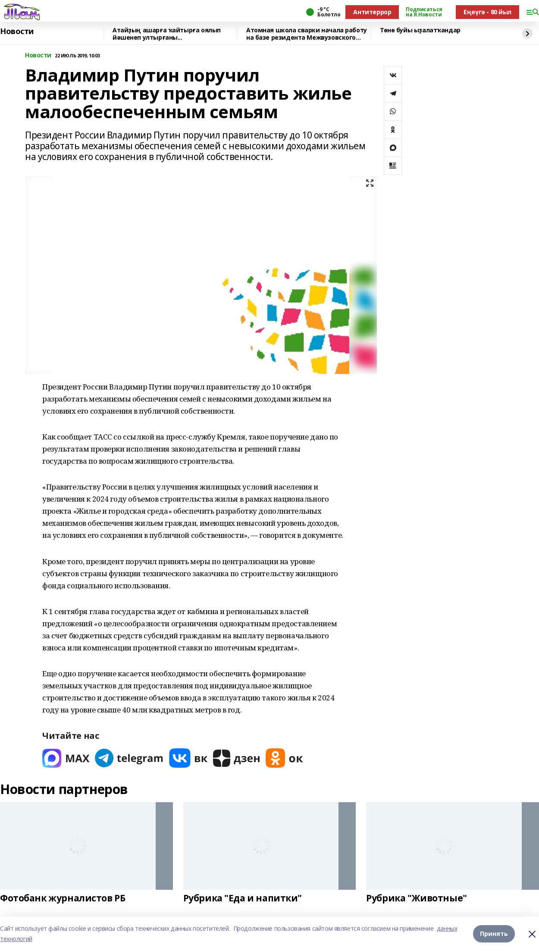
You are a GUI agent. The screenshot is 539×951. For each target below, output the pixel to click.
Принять (494, 933)
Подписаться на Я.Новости (424, 12)
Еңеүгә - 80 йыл (487, 12)
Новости (17, 31)
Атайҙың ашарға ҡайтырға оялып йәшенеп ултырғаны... (167, 34)
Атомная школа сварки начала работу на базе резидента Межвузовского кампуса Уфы (306, 34)
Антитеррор (372, 12)
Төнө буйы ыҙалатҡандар (420, 30)
